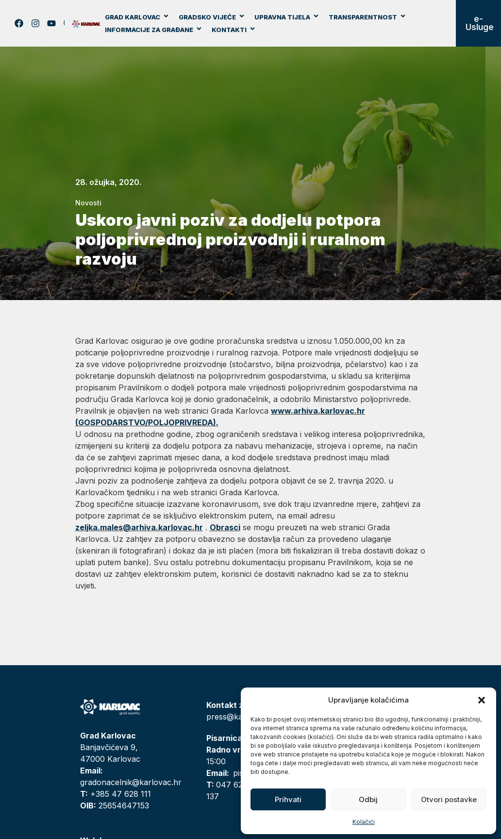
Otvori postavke (449, 799)
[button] (481, 700)
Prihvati (288, 799)
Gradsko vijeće (212, 17)
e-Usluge (480, 23)
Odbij (368, 799)
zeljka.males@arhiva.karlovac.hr (139, 527)
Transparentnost (367, 17)
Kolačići (363, 821)
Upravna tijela (286, 17)
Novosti (88, 203)
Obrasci (225, 527)
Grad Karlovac (137, 17)
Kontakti (234, 30)
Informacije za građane (153, 30)
